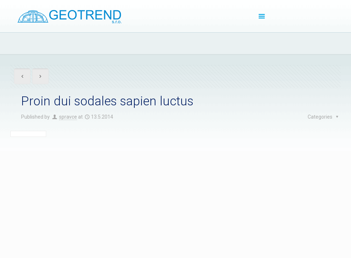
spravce (68, 117)
